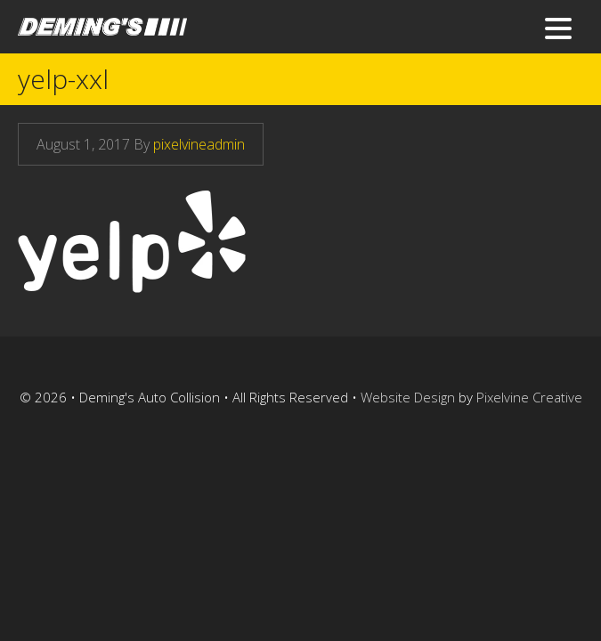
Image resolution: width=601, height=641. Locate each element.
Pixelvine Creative (529, 397)
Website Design (408, 397)
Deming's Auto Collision (173, 33)
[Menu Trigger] (558, 27)
